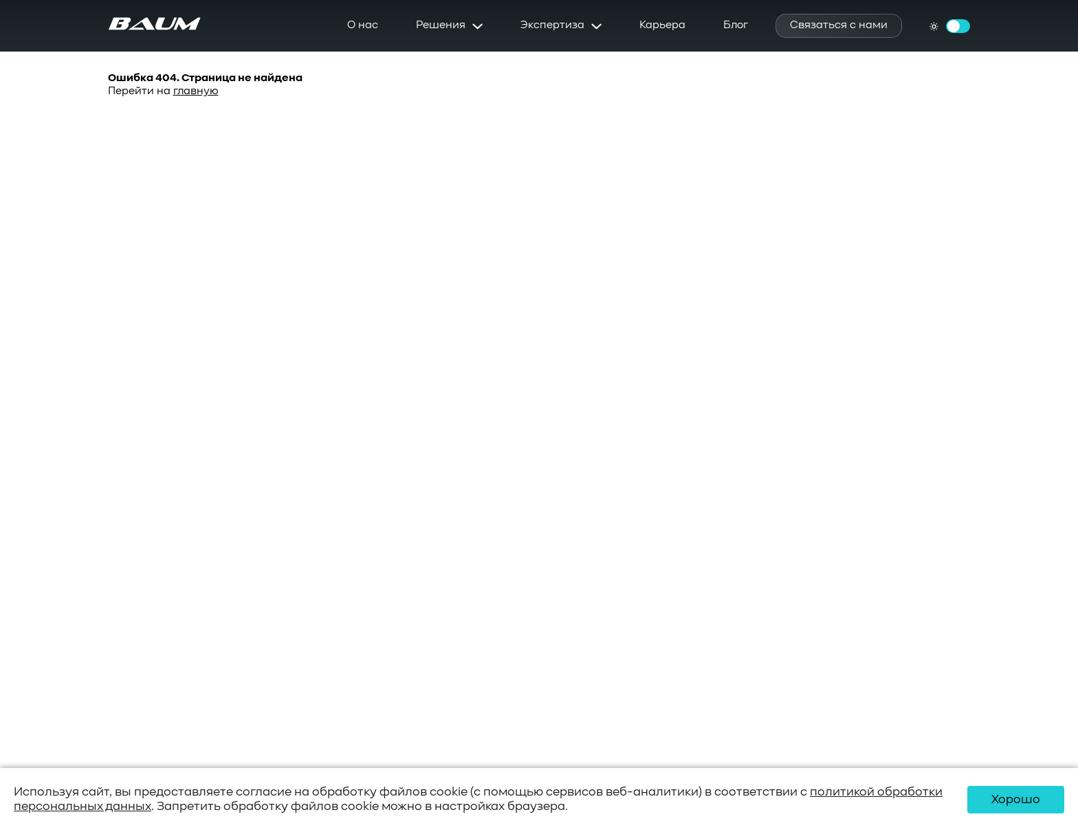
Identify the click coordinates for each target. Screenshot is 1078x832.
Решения (440, 25)
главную (196, 91)
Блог (735, 25)
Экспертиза (552, 25)
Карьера (662, 25)
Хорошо (1015, 799)
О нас (362, 25)
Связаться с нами (839, 25)
